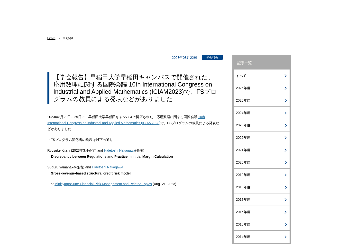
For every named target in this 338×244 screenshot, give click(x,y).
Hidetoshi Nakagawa (119, 150)
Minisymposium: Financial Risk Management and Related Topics (103, 184)
